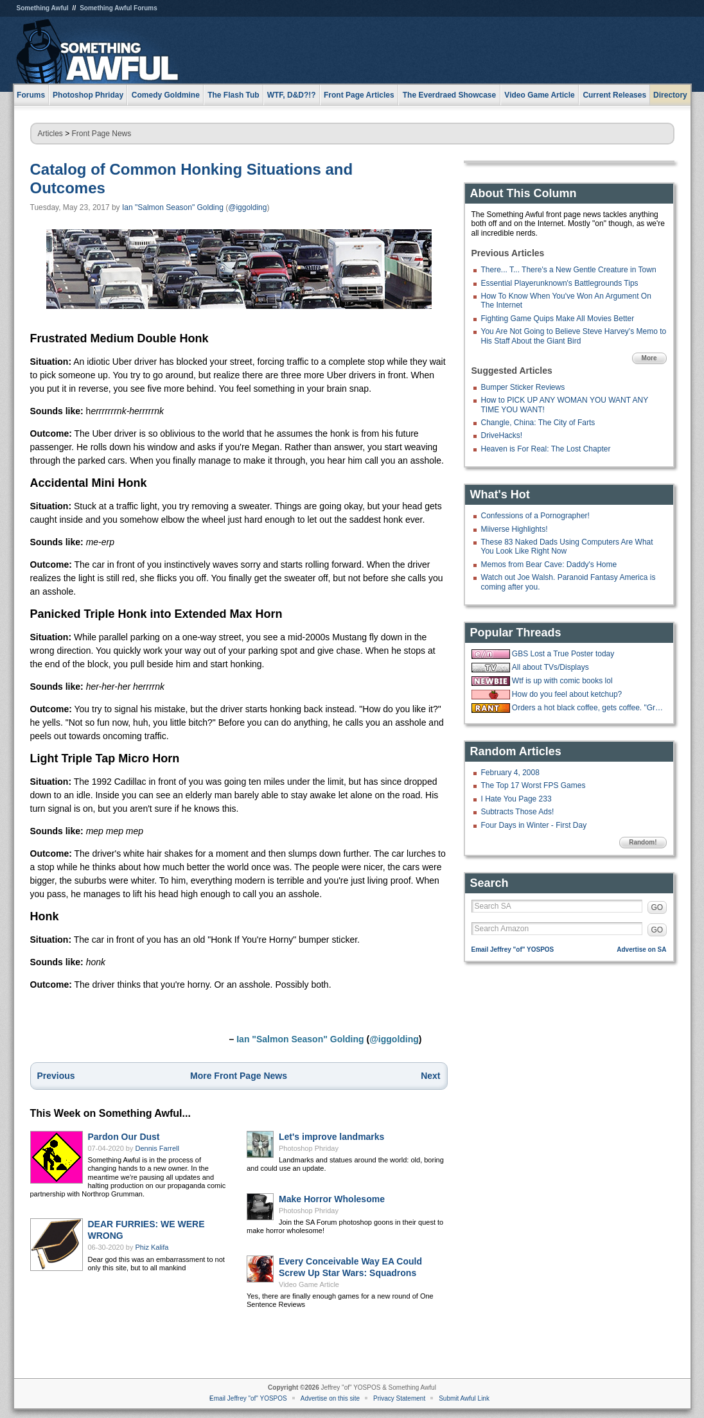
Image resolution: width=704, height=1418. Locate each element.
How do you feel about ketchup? (567, 694)
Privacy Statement (399, 1398)
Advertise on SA (641, 949)
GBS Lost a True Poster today (563, 653)
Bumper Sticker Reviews (523, 387)
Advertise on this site (330, 1398)
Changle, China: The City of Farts (538, 422)
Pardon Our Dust (124, 1137)
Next (430, 1076)
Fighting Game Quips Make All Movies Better (558, 318)
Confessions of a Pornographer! (535, 515)
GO (657, 907)
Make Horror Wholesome (332, 1199)
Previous (56, 1076)
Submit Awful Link (464, 1398)
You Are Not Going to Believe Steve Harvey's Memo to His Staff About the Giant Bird (574, 336)
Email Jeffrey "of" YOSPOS (512, 949)
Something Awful (43, 8)
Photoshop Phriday (309, 1148)
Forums (31, 95)
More (649, 358)
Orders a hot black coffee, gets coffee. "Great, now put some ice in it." (588, 707)
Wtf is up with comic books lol (562, 680)
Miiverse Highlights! (514, 529)
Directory (670, 95)
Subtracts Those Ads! (517, 811)
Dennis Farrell (157, 1148)
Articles (50, 133)
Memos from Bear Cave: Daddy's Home (549, 564)
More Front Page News (238, 1076)
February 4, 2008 (510, 772)
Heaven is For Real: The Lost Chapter (546, 448)
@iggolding (247, 207)
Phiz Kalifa (152, 1247)
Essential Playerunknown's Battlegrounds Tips (559, 283)
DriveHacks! (502, 435)
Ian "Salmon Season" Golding (173, 207)
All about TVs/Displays (550, 667)
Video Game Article (309, 1284)
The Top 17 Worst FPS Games (533, 785)
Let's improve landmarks (331, 1137)
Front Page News (102, 133)
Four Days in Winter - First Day (534, 825)
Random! (642, 842)
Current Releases (614, 95)
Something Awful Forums (118, 8)
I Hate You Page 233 (516, 798)
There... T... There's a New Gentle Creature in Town (568, 269)
